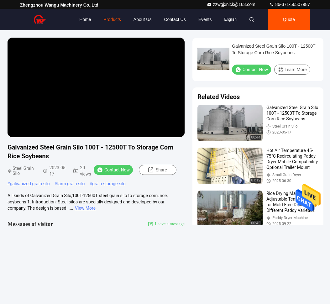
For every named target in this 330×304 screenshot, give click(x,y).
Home (85, 19)
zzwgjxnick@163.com (232, 4)
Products (112, 19)
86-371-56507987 (289, 4)
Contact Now (113, 170)
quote (289, 19)
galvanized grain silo (30, 183)
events (205, 19)
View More (85, 208)
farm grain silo (71, 183)
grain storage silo (109, 183)
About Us (143, 19)
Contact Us (175, 19)
